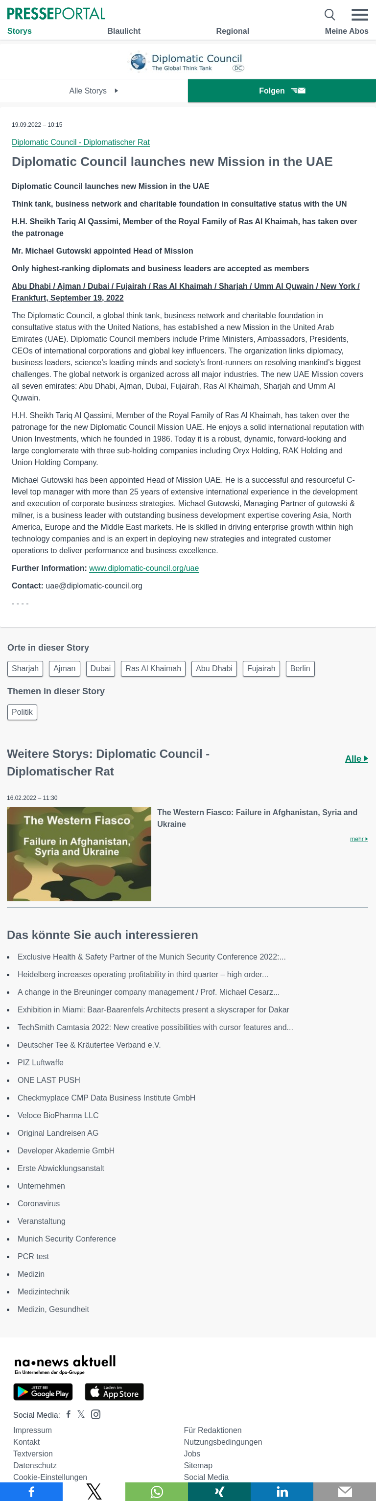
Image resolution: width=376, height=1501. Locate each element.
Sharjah (25, 668)
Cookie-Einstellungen (50, 1477)
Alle (356, 759)
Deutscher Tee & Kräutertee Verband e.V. (89, 1045)
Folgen (282, 91)
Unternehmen (41, 1186)
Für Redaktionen (212, 1430)
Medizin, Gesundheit (53, 1309)
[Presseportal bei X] (78, 1415)
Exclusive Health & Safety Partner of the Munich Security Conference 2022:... (152, 957)
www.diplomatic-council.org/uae (144, 568)
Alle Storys (94, 91)
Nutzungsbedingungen (223, 1442)
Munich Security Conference (67, 1239)
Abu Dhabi (214, 668)
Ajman (64, 668)
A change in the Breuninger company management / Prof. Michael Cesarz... (149, 992)
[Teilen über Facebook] (31, 1491)
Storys (19, 31)
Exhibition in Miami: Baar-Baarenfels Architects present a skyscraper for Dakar (153, 1010)
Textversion (33, 1454)
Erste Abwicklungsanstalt (61, 1168)
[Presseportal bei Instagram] (92, 1413)
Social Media (206, 1477)
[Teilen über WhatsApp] (156, 1491)
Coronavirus (39, 1203)
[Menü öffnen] (360, 15)
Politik (22, 712)
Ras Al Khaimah (153, 668)
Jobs (192, 1454)
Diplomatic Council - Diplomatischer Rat (81, 142)
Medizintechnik (44, 1292)
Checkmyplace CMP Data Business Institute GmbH (106, 1098)
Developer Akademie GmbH (66, 1151)
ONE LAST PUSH (49, 1080)
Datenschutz (35, 1465)
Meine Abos (347, 31)
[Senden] (344, 1491)
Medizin (31, 1274)
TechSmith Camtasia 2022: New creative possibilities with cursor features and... (155, 1027)
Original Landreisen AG (58, 1133)
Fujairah (261, 668)
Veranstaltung (42, 1221)
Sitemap (198, 1465)
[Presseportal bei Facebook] (65, 1415)
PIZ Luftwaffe (41, 1062)
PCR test (33, 1256)
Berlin (300, 668)
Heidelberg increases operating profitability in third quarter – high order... (143, 974)
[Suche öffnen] (330, 15)
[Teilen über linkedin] (282, 1491)
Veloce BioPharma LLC (58, 1115)
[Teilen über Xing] (219, 1491)
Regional (233, 31)
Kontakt (26, 1442)
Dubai (101, 668)
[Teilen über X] (94, 1491)
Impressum (32, 1430)
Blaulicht (124, 31)
